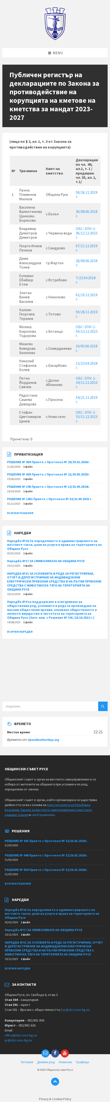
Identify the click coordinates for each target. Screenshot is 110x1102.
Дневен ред (46, 1062)
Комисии (65, 1062)
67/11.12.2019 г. (86, 247)
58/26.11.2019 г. (86, 194)
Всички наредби (20, 631)
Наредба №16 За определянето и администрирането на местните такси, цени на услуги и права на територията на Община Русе (54, 545)
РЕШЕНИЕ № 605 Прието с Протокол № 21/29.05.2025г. (48, 474)
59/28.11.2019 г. (86, 313)
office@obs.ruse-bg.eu (21, 1035)
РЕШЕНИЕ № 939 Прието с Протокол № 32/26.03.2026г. (46, 870)
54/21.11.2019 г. (86, 399)
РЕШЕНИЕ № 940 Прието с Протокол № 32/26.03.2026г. (46, 855)
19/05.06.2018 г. (86, 348)
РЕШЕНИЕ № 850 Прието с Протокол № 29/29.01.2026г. (48, 462)
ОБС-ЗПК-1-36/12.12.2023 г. (86, 233)
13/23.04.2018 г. (86, 365)
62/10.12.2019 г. (86, 296)
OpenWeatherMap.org (43, 740)
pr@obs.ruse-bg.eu (76, 1010)
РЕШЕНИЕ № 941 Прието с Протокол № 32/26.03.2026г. (46, 841)
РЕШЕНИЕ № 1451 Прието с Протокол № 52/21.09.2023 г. (49, 499)
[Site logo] (55, 38)
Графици (82, 1062)
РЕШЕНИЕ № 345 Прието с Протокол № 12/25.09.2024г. (48, 486)
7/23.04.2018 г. (86, 279)
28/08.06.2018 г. (86, 262)
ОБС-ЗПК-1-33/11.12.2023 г (86, 416)
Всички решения (20, 513)
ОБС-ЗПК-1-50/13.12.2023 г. (86, 331)
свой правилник (43, 815)
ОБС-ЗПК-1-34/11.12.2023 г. (86, 382)
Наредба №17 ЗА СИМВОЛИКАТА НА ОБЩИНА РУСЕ (46, 561)
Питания (27, 1062)
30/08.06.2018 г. (86, 213)
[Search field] (55, 706)
